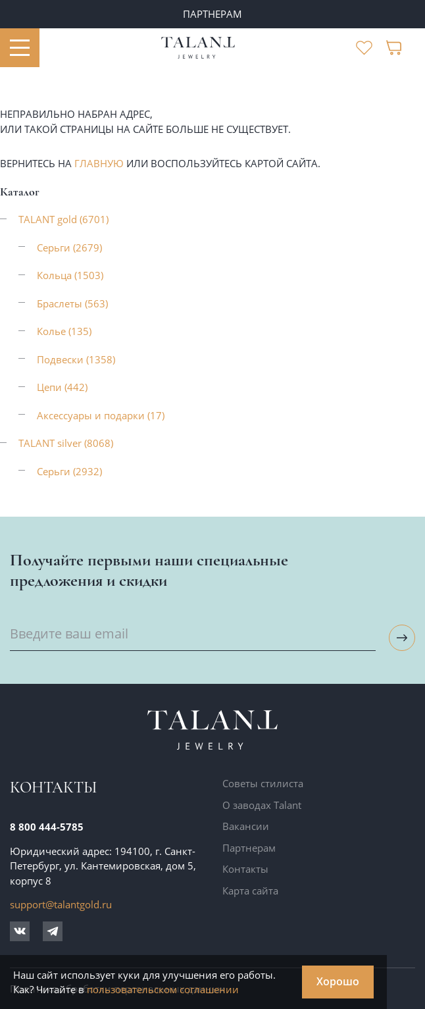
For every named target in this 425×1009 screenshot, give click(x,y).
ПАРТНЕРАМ (212, 13)
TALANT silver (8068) (65, 443)
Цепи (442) (62, 387)
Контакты (245, 868)
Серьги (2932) (69, 471)
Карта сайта (250, 890)
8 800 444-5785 (47, 826)
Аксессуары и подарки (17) (100, 415)
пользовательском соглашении (163, 989)
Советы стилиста (262, 783)
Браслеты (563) (72, 303)
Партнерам (249, 847)
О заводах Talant (261, 805)
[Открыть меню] (19, 48)
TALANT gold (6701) (63, 219)
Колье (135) (64, 331)
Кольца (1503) (70, 275)
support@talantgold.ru (61, 904)
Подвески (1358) (76, 359)
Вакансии (245, 826)
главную (99, 163)
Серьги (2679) (69, 247)
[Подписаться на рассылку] (402, 638)
